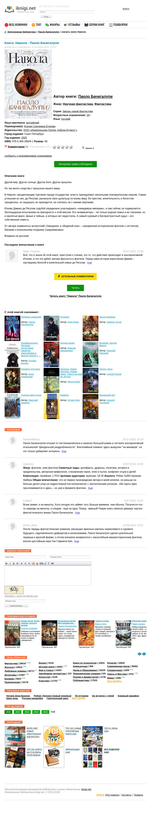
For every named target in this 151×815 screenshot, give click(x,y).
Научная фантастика (78, 104)
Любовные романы (15, 671)
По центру (25, 563)
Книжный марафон (128, 696)
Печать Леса (105, 369)
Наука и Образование (85, 670)
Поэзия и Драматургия (85, 677)
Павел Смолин (138, 624)
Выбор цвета (37, 563)
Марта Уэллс (100, 624)
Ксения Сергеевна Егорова (39, 126)
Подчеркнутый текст (14, 563)
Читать (75, 288)
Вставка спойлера (52, 563)
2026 (8, 712)
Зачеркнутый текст (17, 563)
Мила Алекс (74, 381)
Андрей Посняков (106, 401)
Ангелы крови (67, 343)
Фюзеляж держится (141, 621)
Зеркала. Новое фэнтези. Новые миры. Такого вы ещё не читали (71, 373)
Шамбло (64, 395)
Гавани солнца (102, 621)
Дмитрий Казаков (29, 401)
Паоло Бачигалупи (95, 96)
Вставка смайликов (33, 563)
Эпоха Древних (107, 317)
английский (32, 122)
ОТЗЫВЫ (74, 24)
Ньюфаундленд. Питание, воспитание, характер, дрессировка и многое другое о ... (30, 349)
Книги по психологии (85, 663)
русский (65, 119)
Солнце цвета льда (31, 395)
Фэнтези (9, 667)
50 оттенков (81, 696)
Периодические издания (86, 673)
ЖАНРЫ (55, 24)
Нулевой (64, 317)
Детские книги (47, 667)
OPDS (99, 795)
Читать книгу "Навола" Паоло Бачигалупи (75, 296)
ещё (53, 711)
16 (87, 115)
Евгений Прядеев (107, 351)
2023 (36, 712)
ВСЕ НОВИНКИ (18, 24)
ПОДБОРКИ (120, 24)
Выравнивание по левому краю (22, 563)
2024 (27, 712)
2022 (45, 712)
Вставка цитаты (45, 563)
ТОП (38, 24)
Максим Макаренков (68, 349)
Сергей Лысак (114, 374)
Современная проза (118, 666)
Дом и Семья (46, 670)
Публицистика (81, 680)
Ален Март (73, 322)
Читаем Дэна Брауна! (18, 696)
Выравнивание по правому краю (29, 563)
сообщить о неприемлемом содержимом (28, 156)
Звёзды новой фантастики (78, 111)
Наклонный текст (10, 563)
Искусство (44, 677)
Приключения (12, 682)
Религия (111, 663)
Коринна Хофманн (29, 628)
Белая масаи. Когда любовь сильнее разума (30, 623)
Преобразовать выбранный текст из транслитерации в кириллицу (49, 563)
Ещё (89, 262)
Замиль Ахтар (114, 322)
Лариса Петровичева (67, 626)
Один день (12, 698)
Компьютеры (80, 666)
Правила (138, 795)
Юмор (110, 678)
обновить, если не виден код (21, 596)
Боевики (9, 679)
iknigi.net (86, 789)
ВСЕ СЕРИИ (78, 698)
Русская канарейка (32, 698)
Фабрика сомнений (31, 317)
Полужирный (6, 563)
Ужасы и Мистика (117, 674)
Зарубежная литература (52, 673)
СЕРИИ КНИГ (97, 24)
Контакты (126, 795)
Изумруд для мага (30, 369)
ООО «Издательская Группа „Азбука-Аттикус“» (50, 130)
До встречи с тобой (103, 696)
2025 (24, 137)
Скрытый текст (41, 563)
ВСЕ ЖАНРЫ (114, 681)
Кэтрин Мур (74, 400)
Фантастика (102, 104)
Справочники (114, 670)
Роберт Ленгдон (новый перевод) (52, 696)
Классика (44, 681)
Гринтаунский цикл (57, 698)
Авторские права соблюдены (75, 164)
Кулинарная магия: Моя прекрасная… (67, 622)
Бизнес (43, 663)
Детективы (11, 675)
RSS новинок (112, 795)
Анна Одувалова (27, 375)
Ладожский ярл (107, 395)
